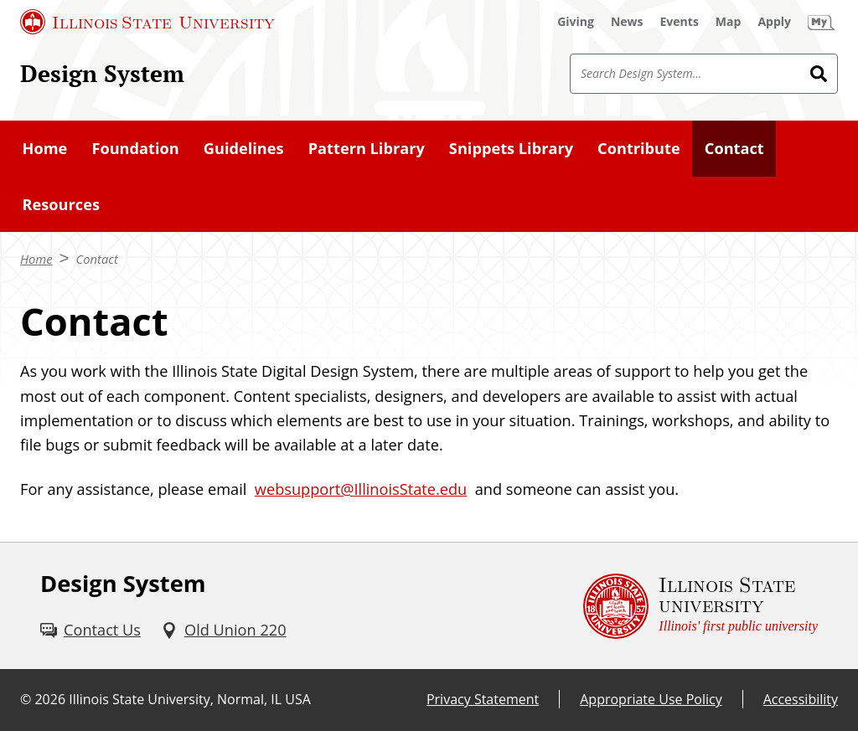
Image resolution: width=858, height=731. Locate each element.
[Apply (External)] (774, 21)
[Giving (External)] (575, 21)
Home (36, 258)
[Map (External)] (728, 21)
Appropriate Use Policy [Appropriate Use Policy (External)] (650, 699)
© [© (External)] (25, 699)
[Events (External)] (679, 21)
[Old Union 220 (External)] (224, 630)
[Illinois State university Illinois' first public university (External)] (700, 605)
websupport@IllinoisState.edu (361, 489)
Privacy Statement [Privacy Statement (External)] (482, 699)
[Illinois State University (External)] (147, 21)
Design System (102, 73)
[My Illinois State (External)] (821, 21)
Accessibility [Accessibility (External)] (800, 699)
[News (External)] (627, 21)
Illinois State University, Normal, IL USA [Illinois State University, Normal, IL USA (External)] (190, 699)
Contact (97, 258)
